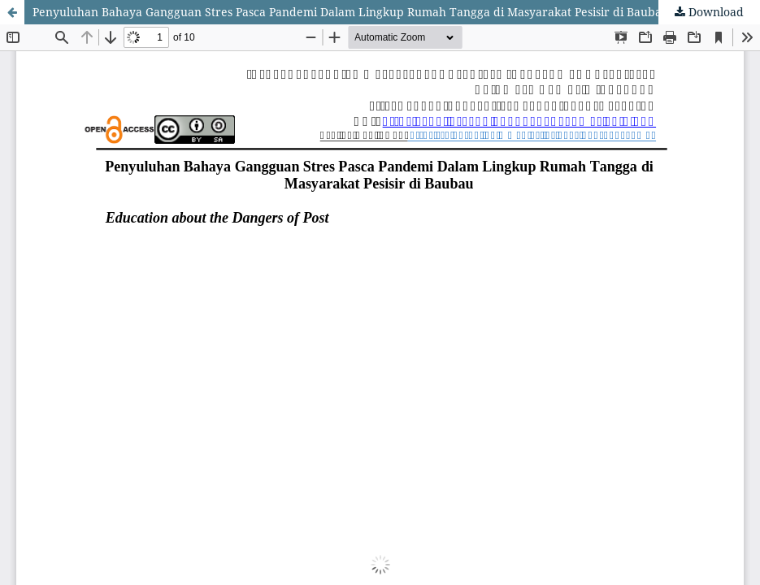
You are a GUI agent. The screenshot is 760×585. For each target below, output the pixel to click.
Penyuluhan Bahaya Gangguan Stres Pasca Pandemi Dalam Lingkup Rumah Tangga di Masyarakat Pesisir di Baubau (351, 12)
